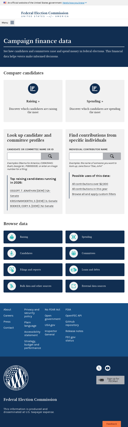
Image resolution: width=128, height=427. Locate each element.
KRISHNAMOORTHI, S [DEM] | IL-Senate (33, 201)
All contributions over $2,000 (90, 184)
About (7, 309)
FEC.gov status (70, 339)
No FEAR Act (52, 309)
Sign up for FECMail (113, 380)
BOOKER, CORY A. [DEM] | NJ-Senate (31, 206)
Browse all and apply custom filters (94, 194)
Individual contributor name (88, 149)
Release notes (74, 331)
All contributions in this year (89, 189)
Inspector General (51, 333)
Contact (9, 327)
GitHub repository (72, 323)
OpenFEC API (74, 315)
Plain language (30, 324)
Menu (5, 22)
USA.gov (50, 325)
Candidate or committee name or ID (30, 149)
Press (7, 321)
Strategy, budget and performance (32, 345)
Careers (8, 315)
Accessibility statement (32, 333)
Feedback (111, 424)
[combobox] (24, 156)
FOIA (68, 309)
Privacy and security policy (31, 313)
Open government (53, 317)
